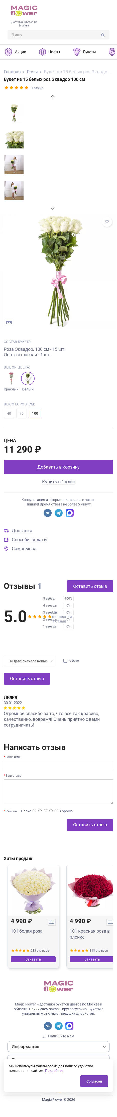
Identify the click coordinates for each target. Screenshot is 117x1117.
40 (9, 413)
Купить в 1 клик (58, 481)
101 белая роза (27, 931)
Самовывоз (24, 548)
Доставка (22, 530)
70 (22, 413)
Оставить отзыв (90, 586)
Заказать (33, 959)
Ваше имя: (13, 757)
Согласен (94, 1081)
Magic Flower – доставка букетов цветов (48, 1004)
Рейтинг (11, 811)
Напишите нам (61, 1036)
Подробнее (54, 1071)
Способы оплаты (29, 539)
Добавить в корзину (58, 467)
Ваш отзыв (13, 775)
